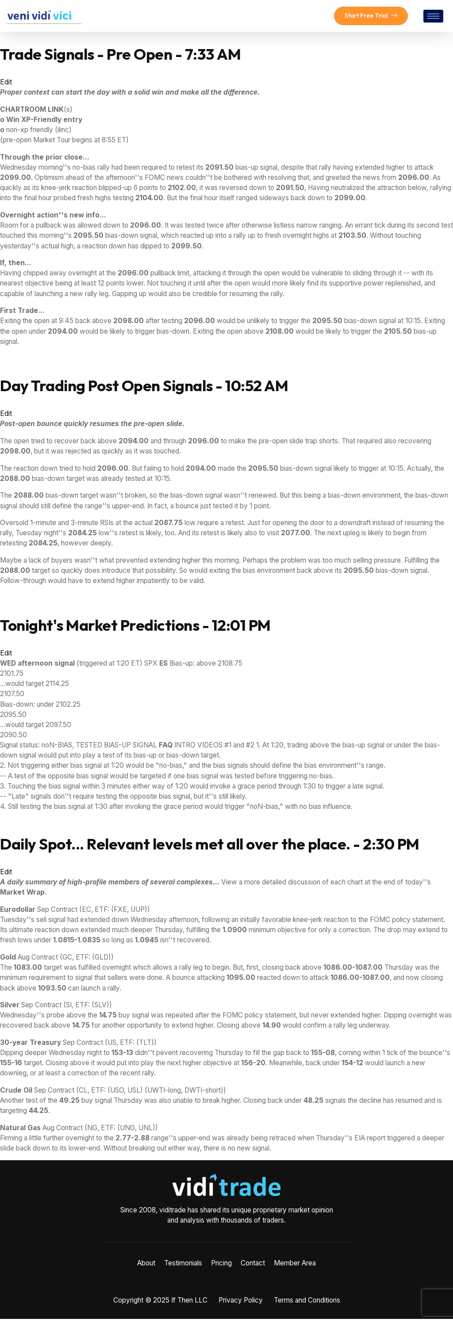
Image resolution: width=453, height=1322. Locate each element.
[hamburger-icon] (433, 17)
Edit (6, 84)
